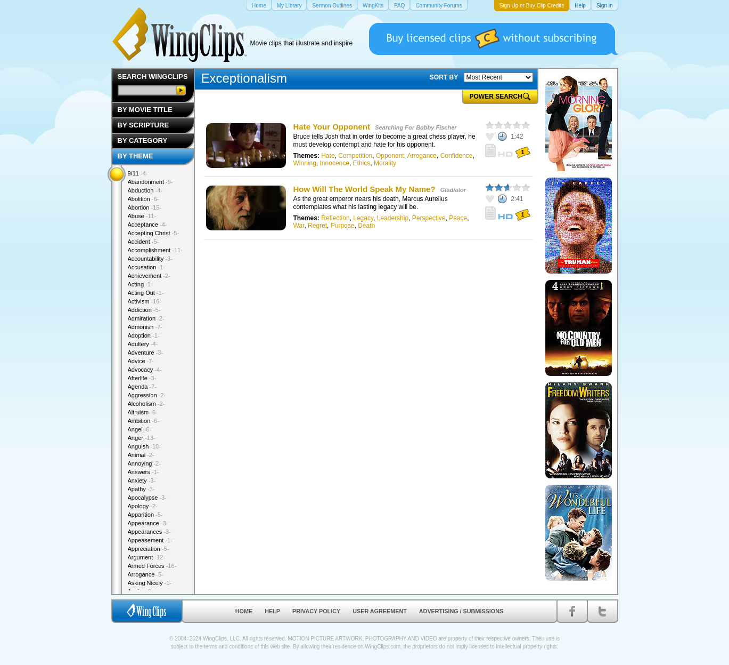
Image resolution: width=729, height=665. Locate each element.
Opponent (390, 155)
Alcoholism (146, 403)
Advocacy (145, 369)
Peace (458, 218)
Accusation (146, 267)
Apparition (145, 514)
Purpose (343, 225)
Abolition (143, 199)
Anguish (144, 446)
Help (272, 611)
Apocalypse (147, 497)
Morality (385, 163)
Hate (327, 155)
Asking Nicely (150, 583)
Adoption (144, 335)
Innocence (334, 163)
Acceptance (147, 224)
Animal (141, 455)
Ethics (362, 163)
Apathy (141, 489)
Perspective (429, 218)
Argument (146, 557)
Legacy (363, 218)
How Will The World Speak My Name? (364, 189)
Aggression (147, 395)
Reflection (335, 218)
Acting (140, 284)
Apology (143, 506)
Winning (304, 163)
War (299, 225)
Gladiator (453, 190)
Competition (355, 155)
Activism (145, 301)
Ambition (143, 421)
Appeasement (150, 540)
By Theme (135, 156)
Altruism (143, 412)
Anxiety (142, 480)
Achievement (149, 276)
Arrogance (422, 155)
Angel (140, 429)
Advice (141, 361)
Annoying (144, 463)
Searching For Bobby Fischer (415, 127)
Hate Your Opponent (331, 126)
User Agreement (380, 611)
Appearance (148, 523)
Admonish (145, 327)
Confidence (456, 155)
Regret (317, 225)
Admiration (146, 318)
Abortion (145, 207)
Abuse (142, 216)
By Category (143, 141)
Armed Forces (152, 566)
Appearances (149, 531)
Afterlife (142, 378)
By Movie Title (145, 110)
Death (366, 225)
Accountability (150, 258)
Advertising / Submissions (461, 611)
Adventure (145, 352)
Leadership (392, 218)
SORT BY (444, 77)
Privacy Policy (316, 611)
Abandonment (150, 182)
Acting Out (146, 293)
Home (243, 611)
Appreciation (148, 549)
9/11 (138, 173)
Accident (143, 241)
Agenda (142, 386)
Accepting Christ (153, 233)
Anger (141, 438)
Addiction (144, 310)
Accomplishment (155, 250)
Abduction (145, 190)
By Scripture (143, 125)
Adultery (143, 344)
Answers (143, 472)
